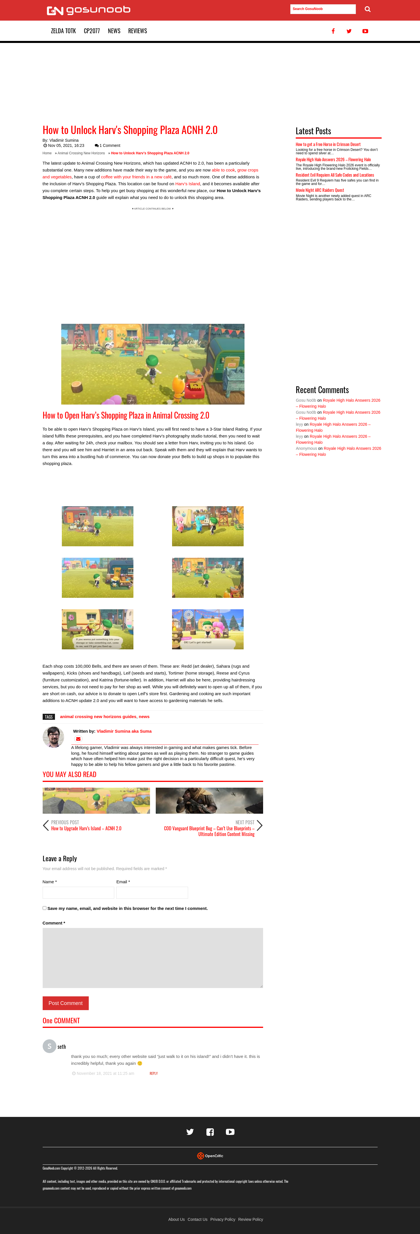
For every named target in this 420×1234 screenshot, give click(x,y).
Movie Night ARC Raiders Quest (320, 190)
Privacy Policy (222, 1219)
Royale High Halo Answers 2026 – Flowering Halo (333, 159)
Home (47, 153)
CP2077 (92, 30)
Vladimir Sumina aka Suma (124, 731)
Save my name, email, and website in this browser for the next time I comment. (128, 908)
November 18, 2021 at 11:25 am (102, 1073)
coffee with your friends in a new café (136, 176)
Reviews (137, 30)
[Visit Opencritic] (210, 1155)
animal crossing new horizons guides (98, 716)
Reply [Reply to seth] (154, 1073)
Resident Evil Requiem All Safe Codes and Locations (335, 175)
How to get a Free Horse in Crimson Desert (328, 144)
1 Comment (107, 145)
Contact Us (198, 1219)
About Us (176, 1219)
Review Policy (250, 1219)
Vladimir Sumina (64, 140)
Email (123, 881)
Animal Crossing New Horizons (81, 153)
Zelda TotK (63, 30)
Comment (54, 922)
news (144, 716)
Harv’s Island (187, 183)
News (114, 30)
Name (50, 881)
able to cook (223, 169)
